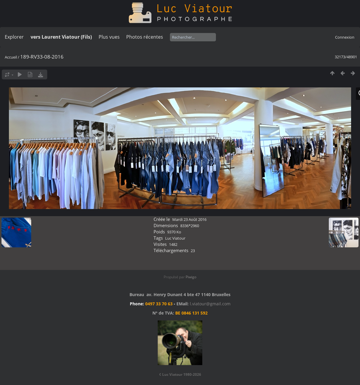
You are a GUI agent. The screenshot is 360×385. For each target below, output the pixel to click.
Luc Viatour (175, 238)
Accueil (11, 57)
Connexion (344, 37)
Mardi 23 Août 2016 (189, 219)
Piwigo (191, 276)
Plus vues (109, 37)
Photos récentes (144, 37)
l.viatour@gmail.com (210, 304)
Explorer (14, 37)
